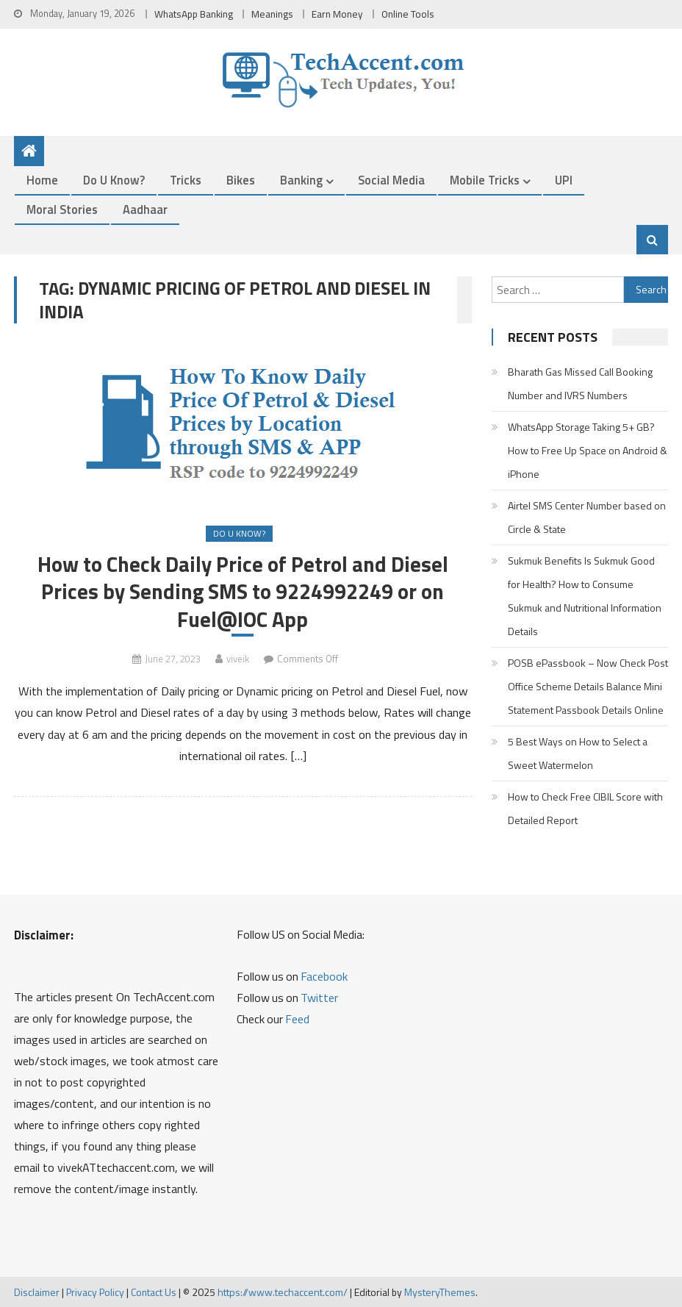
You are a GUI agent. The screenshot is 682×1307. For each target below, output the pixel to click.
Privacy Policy (95, 1292)
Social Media (391, 180)
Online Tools (407, 14)
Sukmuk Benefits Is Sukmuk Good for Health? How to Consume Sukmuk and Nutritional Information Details (584, 596)
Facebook (324, 976)
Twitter (319, 997)
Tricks (185, 180)
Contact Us (153, 1292)
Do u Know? (114, 180)
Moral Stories (62, 209)
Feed (297, 1019)
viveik (237, 658)
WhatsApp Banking (193, 14)
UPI (563, 180)
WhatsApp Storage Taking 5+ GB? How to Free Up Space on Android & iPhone (587, 450)
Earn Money (337, 14)
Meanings (272, 14)
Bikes (240, 180)
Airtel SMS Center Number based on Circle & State (587, 517)
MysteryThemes (439, 1292)
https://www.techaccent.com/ (283, 1292)
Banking (301, 180)
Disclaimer (37, 1292)
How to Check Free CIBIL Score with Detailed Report (585, 808)
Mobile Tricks (485, 180)
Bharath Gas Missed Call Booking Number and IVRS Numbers (580, 383)
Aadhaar (145, 209)
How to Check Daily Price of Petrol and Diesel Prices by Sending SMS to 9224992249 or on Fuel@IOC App (242, 591)
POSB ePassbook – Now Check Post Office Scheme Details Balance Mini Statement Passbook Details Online (588, 686)
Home (42, 180)
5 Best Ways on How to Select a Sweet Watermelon (577, 753)
